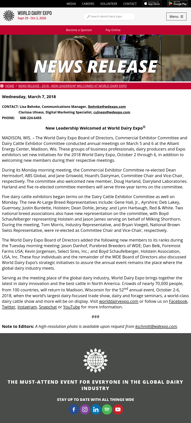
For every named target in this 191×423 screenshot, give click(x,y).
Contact (130, 4)
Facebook (178, 301)
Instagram (27, 307)
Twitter (8, 307)
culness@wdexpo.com (112, 112)
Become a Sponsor (79, 30)
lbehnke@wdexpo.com (107, 106)
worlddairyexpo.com (118, 301)
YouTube (71, 307)
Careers (88, 4)
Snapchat (48, 307)
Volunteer (108, 4)
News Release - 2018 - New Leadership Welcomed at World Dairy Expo (72, 86)
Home (9, 86)
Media (71, 4)
